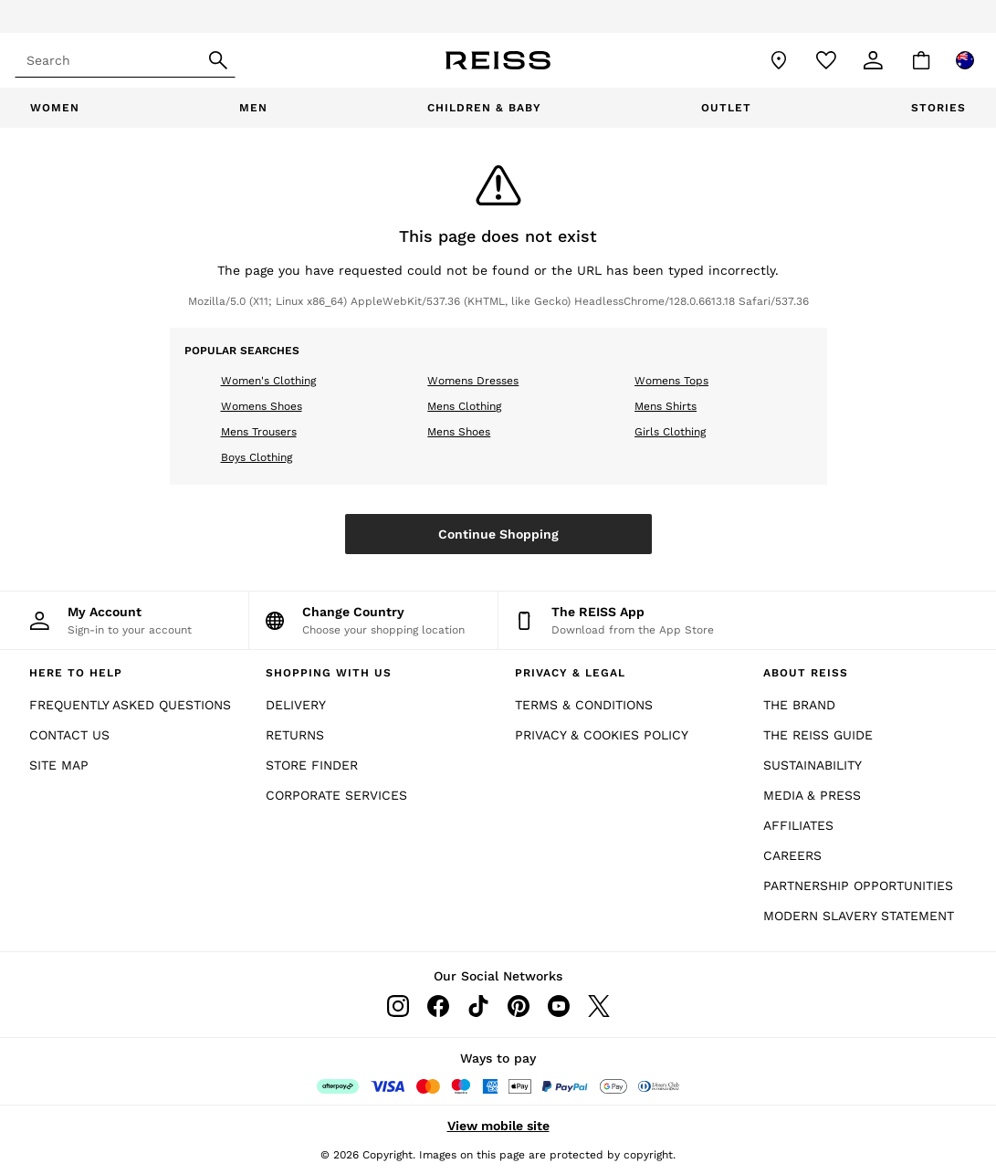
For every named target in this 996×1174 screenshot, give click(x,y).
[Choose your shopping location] (373, 620)
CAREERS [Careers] (792, 855)
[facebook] (438, 1006)
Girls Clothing (670, 431)
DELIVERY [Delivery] (296, 704)
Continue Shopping (498, 534)
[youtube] (559, 1006)
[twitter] (599, 1006)
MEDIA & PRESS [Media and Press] (812, 795)
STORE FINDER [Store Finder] (312, 765)
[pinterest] (518, 1006)
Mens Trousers (259, 431)
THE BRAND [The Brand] (799, 704)
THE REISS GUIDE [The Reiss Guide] (818, 735)
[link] (874, 60)
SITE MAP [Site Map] (59, 765)
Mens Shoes (458, 431)
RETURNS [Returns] (295, 735)
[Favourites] (826, 60)
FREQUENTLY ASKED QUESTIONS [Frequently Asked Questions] (130, 704)
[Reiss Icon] (498, 60)
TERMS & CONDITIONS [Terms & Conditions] (584, 704)
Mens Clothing (464, 406)
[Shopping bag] (921, 60)
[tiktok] (478, 1006)
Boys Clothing (256, 457)
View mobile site (498, 1125)
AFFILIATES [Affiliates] (798, 825)
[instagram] (398, 1006)
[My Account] (124, 620)
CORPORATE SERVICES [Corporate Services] (336, 795)
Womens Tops (671, 380)
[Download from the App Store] (623, 620)
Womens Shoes (261, 406)
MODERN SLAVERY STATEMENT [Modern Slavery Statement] (858, 915)
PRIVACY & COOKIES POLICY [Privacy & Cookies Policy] (601, 735)
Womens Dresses (473, 380)
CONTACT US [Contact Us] (69, 735)
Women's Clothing (268, 380)
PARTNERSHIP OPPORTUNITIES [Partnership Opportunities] (858, 885)
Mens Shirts (665, 406)
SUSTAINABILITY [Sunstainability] (812, 765)
